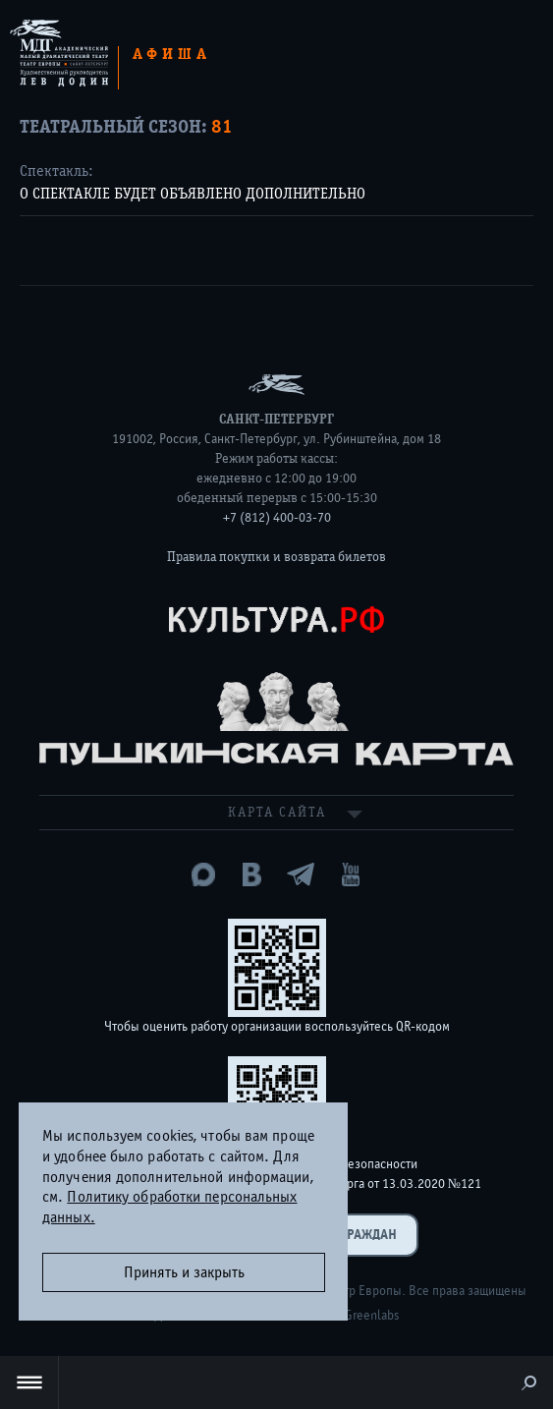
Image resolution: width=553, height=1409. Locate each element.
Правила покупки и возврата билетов (276, 557)
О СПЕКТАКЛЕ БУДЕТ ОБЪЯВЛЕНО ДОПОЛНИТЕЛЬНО (192, 193)
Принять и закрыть (184, 1272)
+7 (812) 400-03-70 (277, 518)
